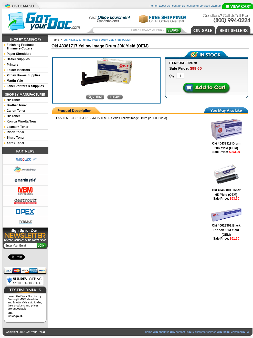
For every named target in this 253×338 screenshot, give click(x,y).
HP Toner (13, 100)
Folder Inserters (18, 70)
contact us (178, 5)
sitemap (216, 5)
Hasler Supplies (18, 59)
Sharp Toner (16, 137)
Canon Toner (16, 110)
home (153, 5)
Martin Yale (15, 81)
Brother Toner (17, 105)
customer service (197, 5)
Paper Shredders (19, 54)
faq (224, 331)
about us (164, 5)
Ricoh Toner (15, 132)
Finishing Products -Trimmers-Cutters (21, 46)
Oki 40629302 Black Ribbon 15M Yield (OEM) (226, 230)
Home (55, 39)
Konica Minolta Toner (22, 121)
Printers (12, 64)
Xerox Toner (15, 143)
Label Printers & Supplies (25, 86)
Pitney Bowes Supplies (23, 75)
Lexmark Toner (17, 127)
